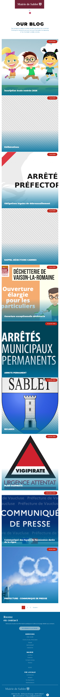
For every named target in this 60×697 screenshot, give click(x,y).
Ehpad (30, 642)
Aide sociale (30, 637)
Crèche (25, 639)
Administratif (30, 645)
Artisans (30, 677)
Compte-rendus (30, 660)
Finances (30, 657)
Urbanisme (30, 647)
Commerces (30, 675)
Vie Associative (30, 680)
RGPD (30, 667)
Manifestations (30, 682)
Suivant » (35, 607)
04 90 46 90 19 (18, 696)
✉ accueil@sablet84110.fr (34, 696)
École (28, 639)
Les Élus (30, 655)
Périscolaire (34, 639)
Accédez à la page (29, 628)
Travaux (30, 662)
